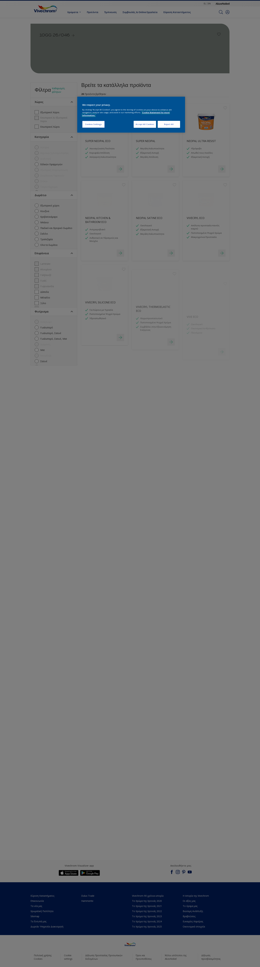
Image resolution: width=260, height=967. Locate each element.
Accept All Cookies (145, 124)
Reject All (169, 124)
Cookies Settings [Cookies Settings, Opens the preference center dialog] (93, 124)
